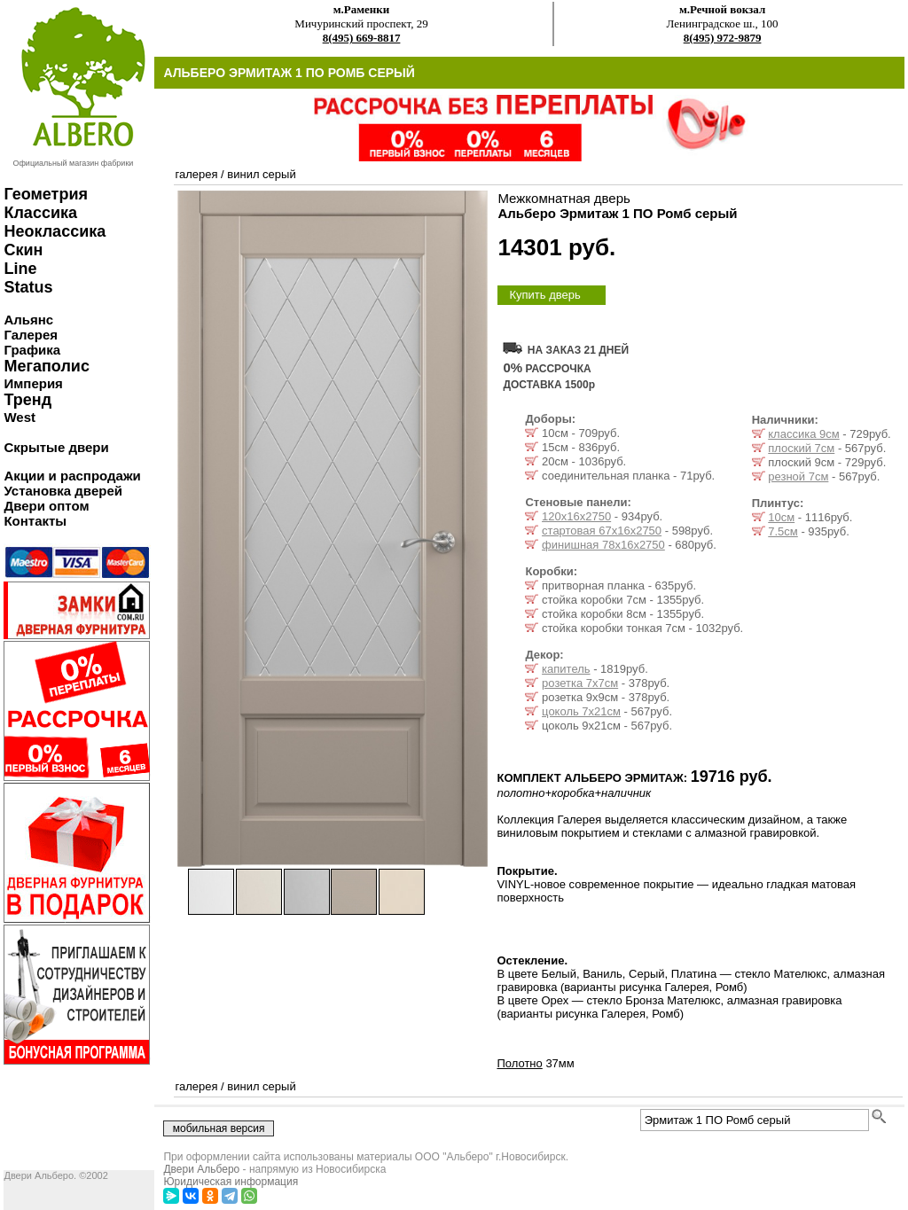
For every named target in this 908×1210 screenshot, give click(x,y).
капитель (566, 668)
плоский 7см (801, 448)
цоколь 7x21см (581, 711)
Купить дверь (544, 294)
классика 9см (803, 434)
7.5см (783, 531)
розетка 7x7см (580, 683)
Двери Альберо (201, 1169)
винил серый (261, 174)
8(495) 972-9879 (723, 37)
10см (781, 517)
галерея (196, 174)
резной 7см (798, 476)
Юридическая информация (230, 1181)
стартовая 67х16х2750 (601, 530)
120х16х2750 (576, 516)
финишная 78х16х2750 (603, 544)
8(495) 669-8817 (362, 37)
